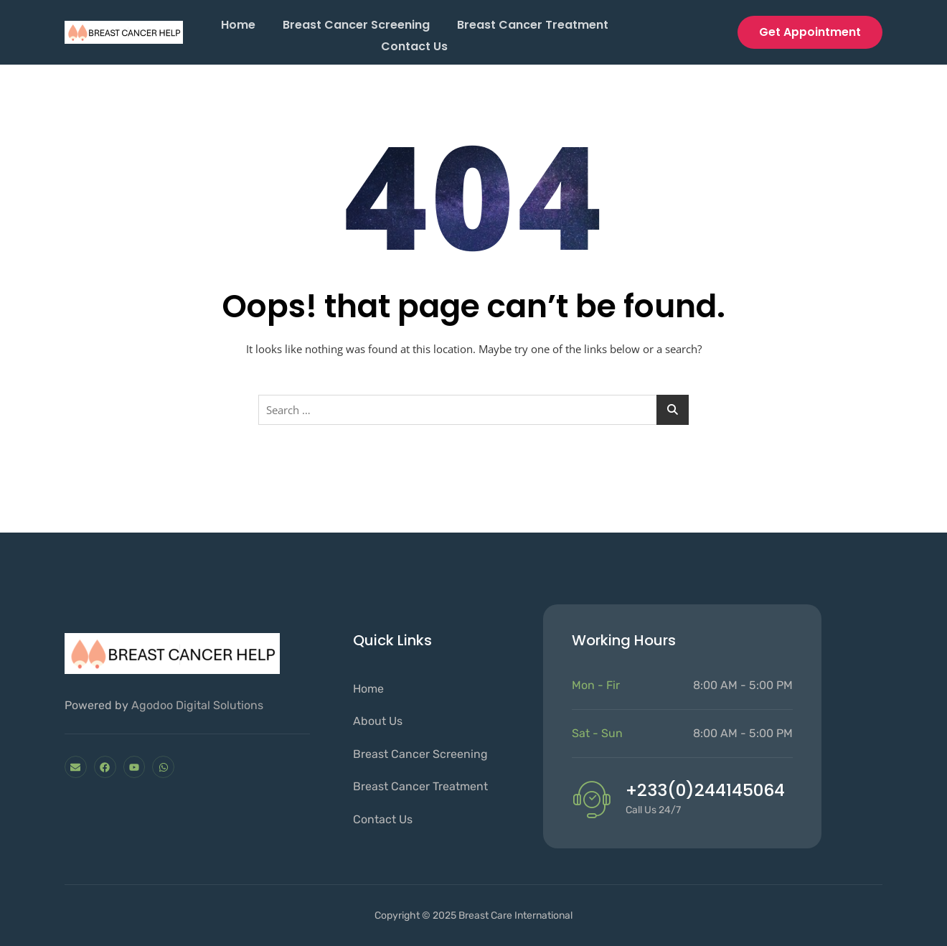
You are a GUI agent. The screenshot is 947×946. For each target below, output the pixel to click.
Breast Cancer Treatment (534, 23)
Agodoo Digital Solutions (197, 705)
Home (237, 23)
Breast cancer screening (356, 23)
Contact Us (414, 42)
